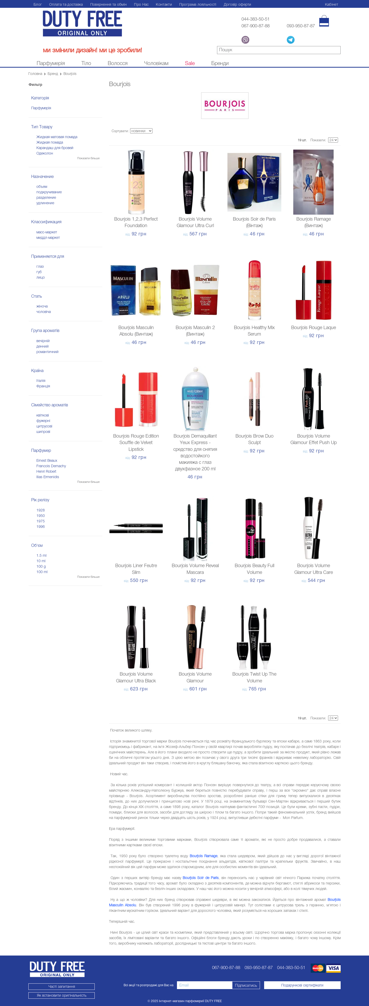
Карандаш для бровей (54, 148)
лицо (40, 277)
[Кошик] (324, 21)
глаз (40, 266)
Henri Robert (46, 471)
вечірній (43, 341)
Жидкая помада (49, 142)
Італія (40, 381)
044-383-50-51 (253, 19)
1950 (40, 516)
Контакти (164, 4)
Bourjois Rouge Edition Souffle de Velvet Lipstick (136, 442)
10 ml (41, 561)
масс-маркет (46, 232)
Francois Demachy (51, 466)
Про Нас (141, 4)
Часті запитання (57, 986)
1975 (40, 521)
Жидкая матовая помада (56, 137)
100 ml (42, 572)
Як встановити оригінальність (57, 995)
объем (41, 186)
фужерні (43, 421)
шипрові (43, 432)
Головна (35, 74)
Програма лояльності (198, 4)
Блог (38, 4)
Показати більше (88, 158)
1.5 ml (41, 555)
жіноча (42, 306)
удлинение (45, 203)
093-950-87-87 (301, 25)
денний (42, 346)
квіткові (42, 415)
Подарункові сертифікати (302, 985)
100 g (41, 566)
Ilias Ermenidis (47, 477)
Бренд (53, 74)
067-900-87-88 (253, 25)
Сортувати (120, 131)
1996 (40, 526)
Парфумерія (41, 108)
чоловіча (43, 312)
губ (39, 272)
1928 (40, 510)
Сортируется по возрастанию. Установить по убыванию (157, 131)
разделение (46, 197)
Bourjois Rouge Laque (313, 327)
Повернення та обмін (108, 4)
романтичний (47, 352)
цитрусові (44, 426)
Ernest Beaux (46, 460)
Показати (317, 140)
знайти (337, 50)
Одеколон (44, 153)
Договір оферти (237, 4)
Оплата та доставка (66, 4)
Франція (43, 386)
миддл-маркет (48, 237)
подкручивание (49, 192)
